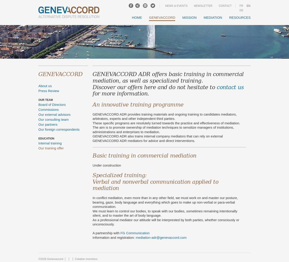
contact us (230, 87)
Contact (225, 5)
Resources (240, 17)
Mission (189, 17)
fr (241, 5)
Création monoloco (86, 259)
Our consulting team (53, 119)
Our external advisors (54, 114)
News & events (176, 5)
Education (46, 138)
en (248, 5)
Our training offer (51, 148)
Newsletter (203, 5)
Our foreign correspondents (59, 129)
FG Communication (134, 233)
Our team (45, 100)
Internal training (50, 143)
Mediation (213, 17)
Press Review (48, 91)
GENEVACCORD (162, 17)
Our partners (47, 124)
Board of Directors (52, 105)
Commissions (48, 109)
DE (241, 10)
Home (137, 17)
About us (45, 86)
